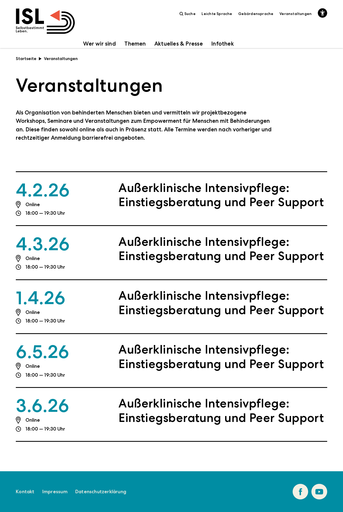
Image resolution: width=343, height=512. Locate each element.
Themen (135, 43)
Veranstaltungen (295, 13)
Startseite (29, 58)
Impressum (55, 492)
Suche (188, 14)
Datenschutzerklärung (100, 492)
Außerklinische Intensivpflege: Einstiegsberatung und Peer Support (221, 195)
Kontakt (25, 492)
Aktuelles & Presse (178, 43)
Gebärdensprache (255, 13)
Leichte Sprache (217, 13)
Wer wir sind (99, 43)
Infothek (222, 43)
